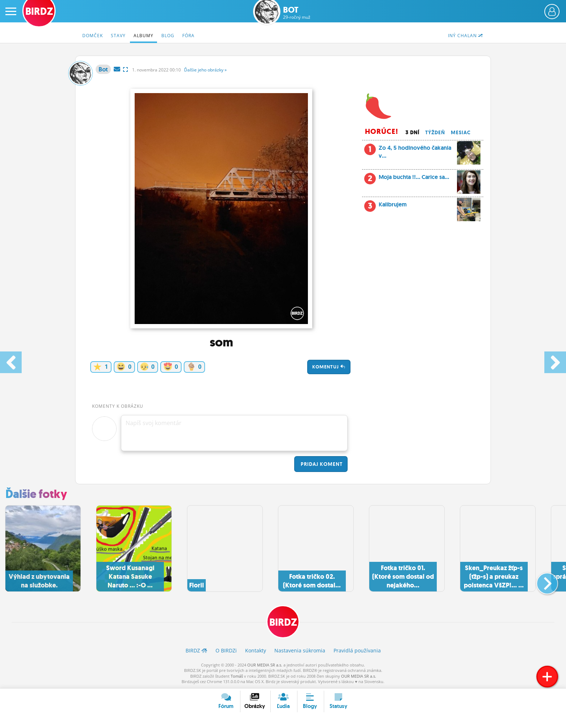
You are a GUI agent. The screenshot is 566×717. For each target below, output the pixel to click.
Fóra (188, 35)
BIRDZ (283, 622)
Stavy (118, 35)
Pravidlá (357, 650)
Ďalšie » (205, 70)
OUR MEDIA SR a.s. (264, 665)
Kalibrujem (422, 206)
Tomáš (237, 676)
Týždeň (435, 132)
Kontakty (255, 650)
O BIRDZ (226, 650)
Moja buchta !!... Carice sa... (422, 179)
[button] (541, 581)
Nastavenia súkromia (299, 650)
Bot (296, 12)
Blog (167, 35)
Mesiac (461, 132)
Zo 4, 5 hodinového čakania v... (422, 154)
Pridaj (321, 464)
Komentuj (328, 367)
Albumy (143, 35)
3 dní (412, 132)
